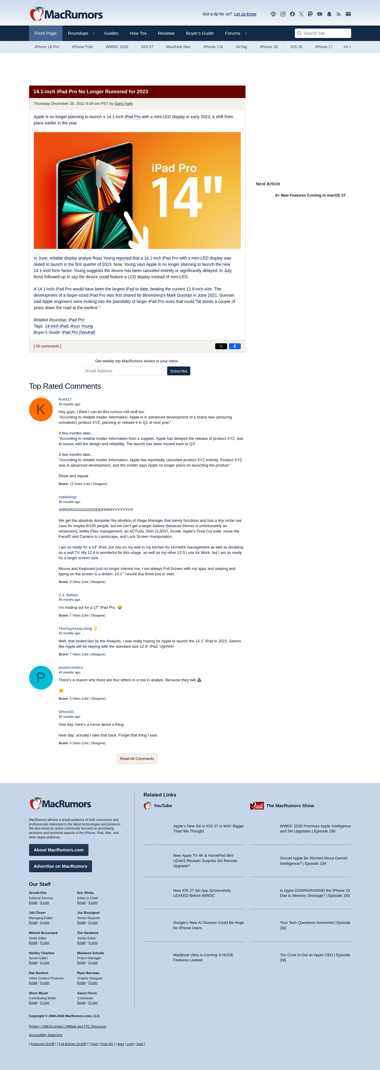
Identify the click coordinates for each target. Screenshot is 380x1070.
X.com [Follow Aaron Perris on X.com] (93, 1001)
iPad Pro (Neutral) (78, 332)
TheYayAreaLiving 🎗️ (78, 628)
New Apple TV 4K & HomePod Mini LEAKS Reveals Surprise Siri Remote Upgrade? (205, 859)
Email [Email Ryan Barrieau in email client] (81, 982)
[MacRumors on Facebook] (292, 14)
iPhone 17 (324, 47)
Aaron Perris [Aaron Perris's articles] (87, 992)
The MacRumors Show (290, 804)
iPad (130, 289)
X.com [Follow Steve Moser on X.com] (44, 1001)
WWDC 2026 (117, 47)
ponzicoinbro (71, 667)
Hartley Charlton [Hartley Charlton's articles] (42, 952)
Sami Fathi (124, 103)
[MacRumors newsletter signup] (348, 14)
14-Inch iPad (56, 326)
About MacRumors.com (59, 848)
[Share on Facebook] (235, 346)
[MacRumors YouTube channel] (320, 14)
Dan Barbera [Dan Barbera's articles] (38, 972)
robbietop (68, 497)
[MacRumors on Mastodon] (310, 14)
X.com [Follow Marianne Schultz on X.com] (93, 961)
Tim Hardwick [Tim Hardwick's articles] (87, 932)
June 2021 (207, 295)
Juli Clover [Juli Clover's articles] (37, 911)
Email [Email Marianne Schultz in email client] (81, 961)
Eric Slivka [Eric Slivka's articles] (85, 892)
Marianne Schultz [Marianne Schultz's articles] (90, 952)
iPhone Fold (82, 47)
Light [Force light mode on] (130, 1044)
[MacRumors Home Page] (66, 14)
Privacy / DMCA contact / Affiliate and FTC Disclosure (67, 1026)
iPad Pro (133, 116)
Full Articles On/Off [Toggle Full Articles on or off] (72, 1044)
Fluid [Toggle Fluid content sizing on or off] (94, 1044)
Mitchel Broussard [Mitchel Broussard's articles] (43, 932)
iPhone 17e (213, 47)
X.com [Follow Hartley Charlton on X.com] (44, 961)
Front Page (46, 33)
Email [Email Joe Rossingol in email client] (81, 921)
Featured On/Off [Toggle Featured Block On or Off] (42, 1044)
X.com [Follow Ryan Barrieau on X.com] (93, 982)
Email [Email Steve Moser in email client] (33, 1001)
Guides (111, 33)
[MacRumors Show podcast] (273, 14)
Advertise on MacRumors (61, 865)
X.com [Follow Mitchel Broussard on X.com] (44, 941)
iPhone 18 (269, 47)
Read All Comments (137, 758)
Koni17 (65, 399)
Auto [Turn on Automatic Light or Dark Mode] (120, 1044)
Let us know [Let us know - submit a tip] (245, 14)
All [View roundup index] (347, 47)
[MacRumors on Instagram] (283, 14)
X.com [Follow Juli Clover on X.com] (44, 921)
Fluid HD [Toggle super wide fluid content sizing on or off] (106, 1044)
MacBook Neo (178, 47)
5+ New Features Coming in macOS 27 (311, 195)
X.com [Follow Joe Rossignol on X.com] (93, 921)
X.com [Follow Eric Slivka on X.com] (93, 901)
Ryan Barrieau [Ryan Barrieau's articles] (88, 972)
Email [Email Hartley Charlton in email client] (33, 961)
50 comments (47, 346)
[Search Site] (323, 33)
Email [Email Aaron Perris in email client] (81, 1001)
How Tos (138, 33)
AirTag (241, 47)
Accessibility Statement (46, 1035)
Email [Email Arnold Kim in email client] (33, 901)
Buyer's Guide (200, 33)
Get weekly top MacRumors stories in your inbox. (137, 361)
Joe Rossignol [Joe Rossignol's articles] (88, 911)
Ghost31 (66, 711)
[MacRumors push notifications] (329, 14)
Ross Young (82, 326)
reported (124, 258)
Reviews (166, 33)
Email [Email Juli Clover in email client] (33, 921)
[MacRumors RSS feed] (339, 14)
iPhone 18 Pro (47, 47)
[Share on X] (221, 346)
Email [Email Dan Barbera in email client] (33, 982)
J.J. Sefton (68, 595)
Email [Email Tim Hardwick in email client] (81, 941)
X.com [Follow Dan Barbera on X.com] (44, 982)
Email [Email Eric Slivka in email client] (81, 901)
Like (87, 484)
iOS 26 (297, 47)
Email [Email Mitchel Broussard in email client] (33, 941)
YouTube (163, 804)
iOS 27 (147, 47)
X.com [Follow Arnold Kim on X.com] (44, 901)
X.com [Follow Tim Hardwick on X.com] (93, 941)
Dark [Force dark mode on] (140, 1044)
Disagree (99, 484)
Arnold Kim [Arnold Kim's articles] (38, 892)
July (227, 270)
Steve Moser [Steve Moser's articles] (38, 992)
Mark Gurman (179, 295)
